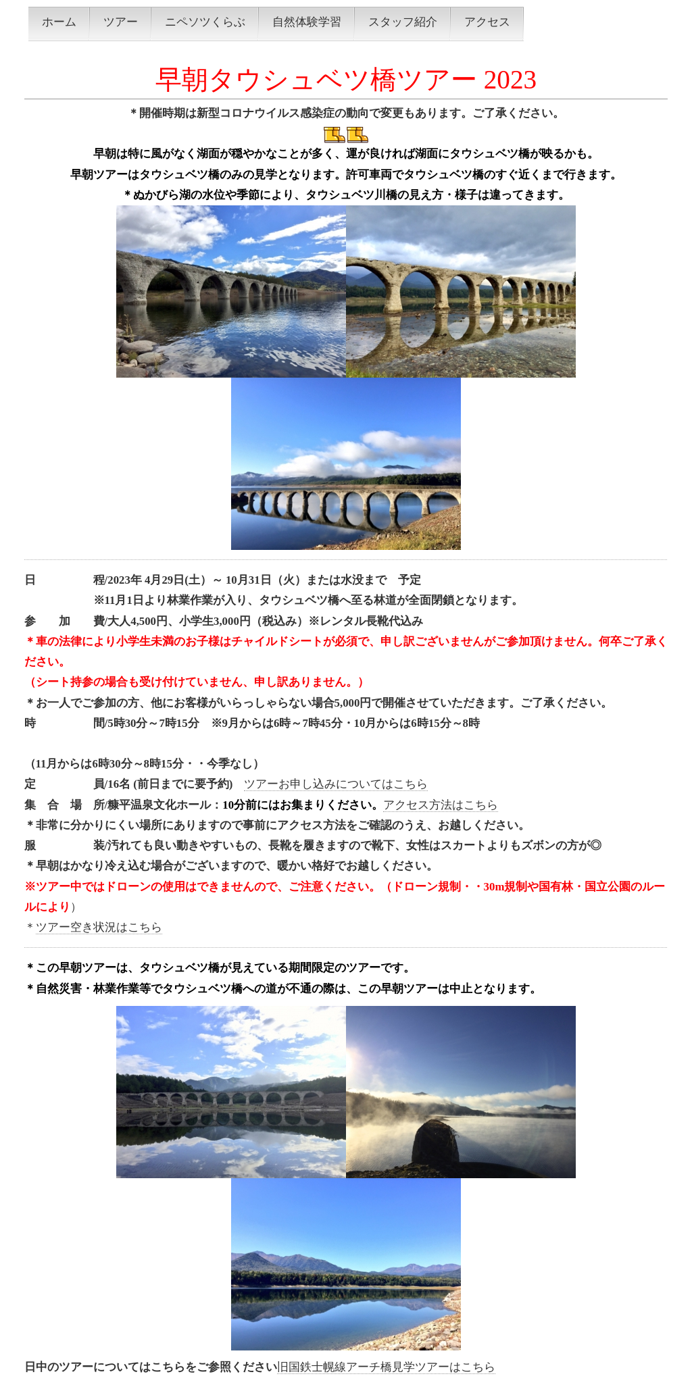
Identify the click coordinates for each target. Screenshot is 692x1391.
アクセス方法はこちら (440, 805)
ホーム (59, 22)
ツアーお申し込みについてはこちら (336, 784)
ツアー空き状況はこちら (99, 927)
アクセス (487, 22)
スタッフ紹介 (402, 22)
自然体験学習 (306, 22)
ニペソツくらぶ (205, 22)
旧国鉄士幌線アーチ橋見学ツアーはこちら (386, 1367)
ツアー (120, 22)
